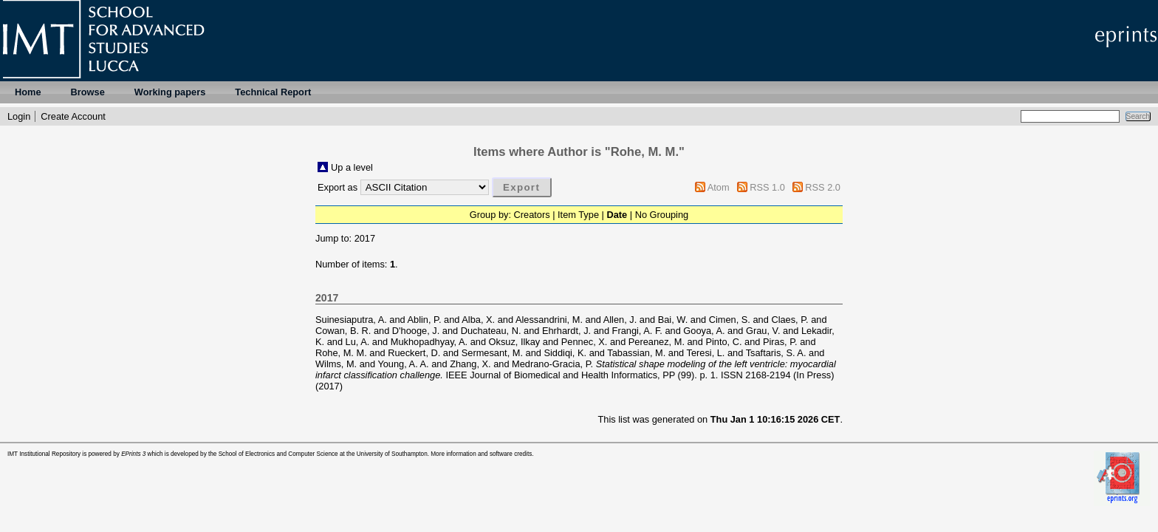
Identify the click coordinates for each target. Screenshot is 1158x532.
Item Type (578, 214)
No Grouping (662, 214)
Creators (532, 214)
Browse (88, 92)
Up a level (352, 167)
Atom (719, 187)
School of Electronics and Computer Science (278, 454)
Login (18, 116)
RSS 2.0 (822, 187)
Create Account (73, 116)
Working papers (169, 92)
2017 (364, 238)
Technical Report (273, 92)
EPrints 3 (133, 454)
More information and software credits (481, 454)
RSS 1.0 (767, 187)
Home (28, 92)
